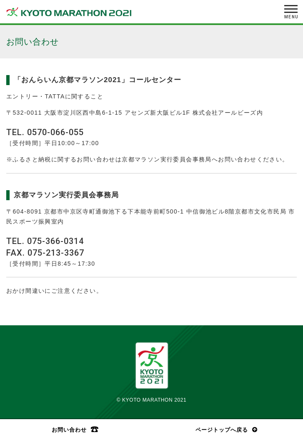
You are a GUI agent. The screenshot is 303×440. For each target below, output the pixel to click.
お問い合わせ (69, 429)
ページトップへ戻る (221, 429)
